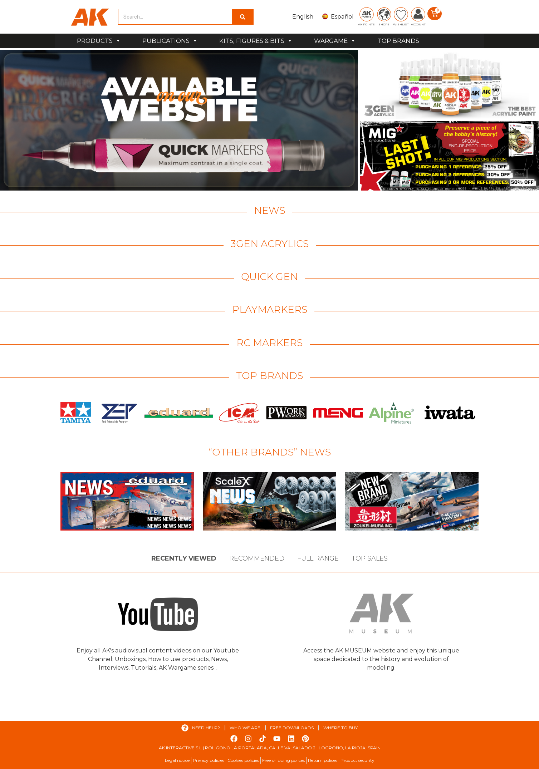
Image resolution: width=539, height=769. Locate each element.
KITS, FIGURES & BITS (256, 41)
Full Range (318, 558)
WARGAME (335, 41)
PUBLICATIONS (170, 41)
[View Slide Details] (179, 120)
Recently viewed (183, 558)
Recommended (256, 558)
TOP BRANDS (398, 40)
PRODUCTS (99, 41)
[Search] (242, 16)
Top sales (370, 558)
